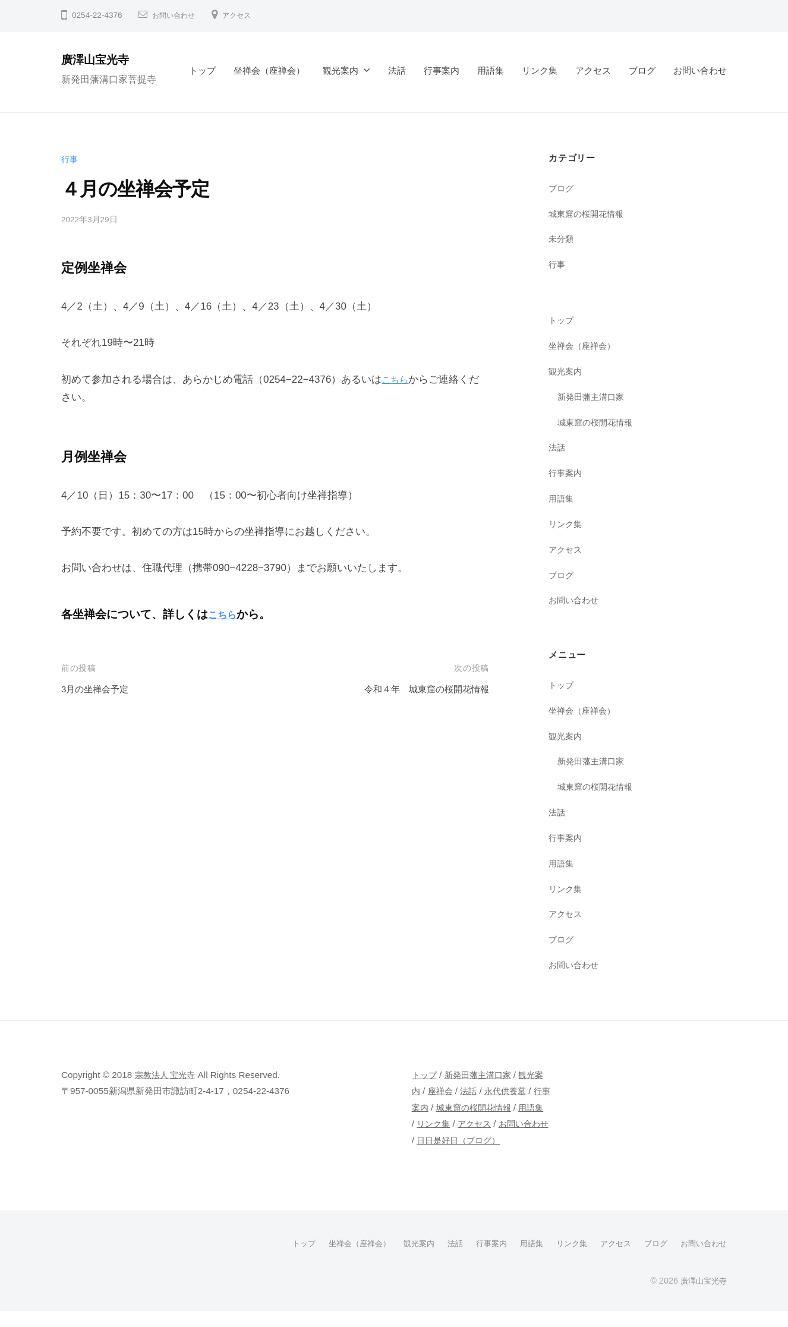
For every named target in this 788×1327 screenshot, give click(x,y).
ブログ (642, 70)
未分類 (562, 239)
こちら (397, 379)
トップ (202, 70)
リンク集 (539, 70)
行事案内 (441, 70)
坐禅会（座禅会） (269, 70)
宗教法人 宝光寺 (167, 1075)
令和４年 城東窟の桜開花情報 (418, 689)
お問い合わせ (177, 15)
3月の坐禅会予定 (99, 689)
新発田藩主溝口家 (593, 397)
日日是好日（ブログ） (473, 1156)
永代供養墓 (519, 1091)
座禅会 (450, 1091)
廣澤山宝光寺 (100, 59)
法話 (397, 70)
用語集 (490, 70)
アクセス (246, 15)
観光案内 (340, 70)
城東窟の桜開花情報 (589, 214)
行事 (70, 159)
